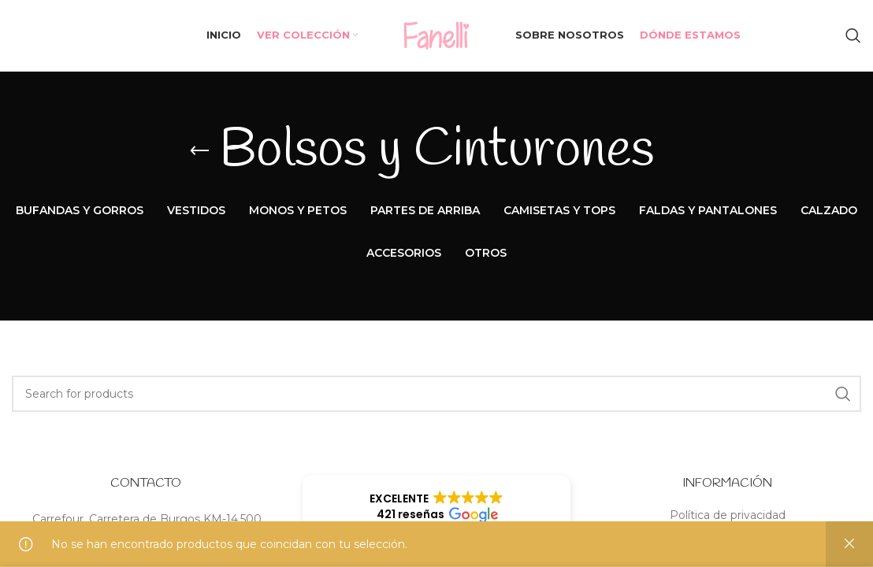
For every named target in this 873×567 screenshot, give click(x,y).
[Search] (853, 35)
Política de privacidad (728, 515)
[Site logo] (436, 35)
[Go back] (199, 151)
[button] (436, 506)
